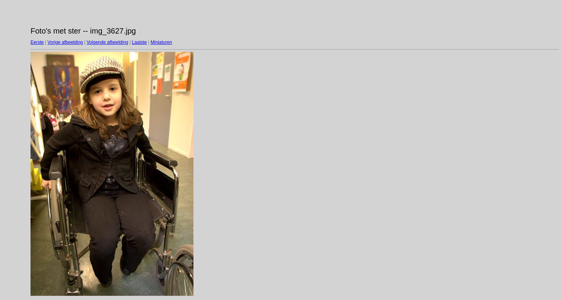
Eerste (37, 42)
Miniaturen (161, 42)
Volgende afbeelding (107, 42)
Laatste (139, 42)
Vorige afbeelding (65, 42)
